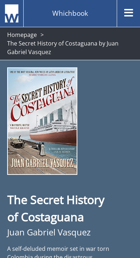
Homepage (22, 35)
